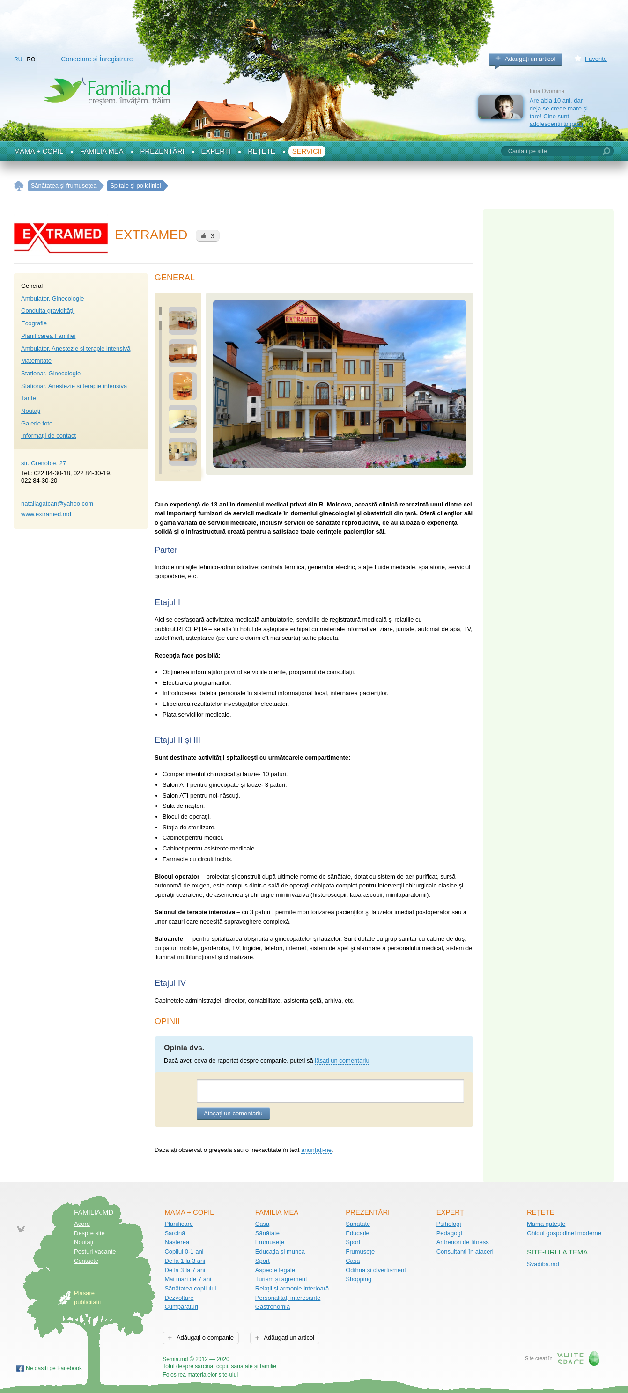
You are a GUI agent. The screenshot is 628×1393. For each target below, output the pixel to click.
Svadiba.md (543, 1264)
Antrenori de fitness (462, 1242)
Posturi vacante (95, 1251)
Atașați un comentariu (233, 1113)
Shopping (358, 1279)
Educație (357, 1233)
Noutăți (30, 410)
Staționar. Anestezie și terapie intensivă (74, 385)
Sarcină (174, 1233)
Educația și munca (280, 1251)
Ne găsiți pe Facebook (54, 1368)
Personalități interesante (287, 1297)
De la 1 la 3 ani (184, 1260)
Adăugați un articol (530, 58)
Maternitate (36, 360)
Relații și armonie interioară (292, 1288)
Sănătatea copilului (190, 1288)
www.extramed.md (46, 514)
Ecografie (34, 323)
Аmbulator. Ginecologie (52, 298)
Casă (262, 1223)
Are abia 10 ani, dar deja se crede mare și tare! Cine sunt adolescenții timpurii (559, 112)
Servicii (307, 151)
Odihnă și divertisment (376, 1270)
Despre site (89, 1233)
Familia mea (101, 151)
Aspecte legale (275, 1270)
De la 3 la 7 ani (184, 1270)
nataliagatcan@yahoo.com (57, 503)
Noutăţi (83, 1242)
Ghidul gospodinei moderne (564, 1233)
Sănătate (267, 1233)
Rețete (261, 151)
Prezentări (162, 151)
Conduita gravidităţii (47, 310)
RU (18, 59)
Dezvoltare (178, 1297)
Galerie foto (36, 423)
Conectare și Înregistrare (97, 59)
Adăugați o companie (204, 1337)
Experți (216, 151)
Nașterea (176, 1242)
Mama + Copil (38, 151)
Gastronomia (272, 1306)
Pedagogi (449, 1233)
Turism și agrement (281, 1279)
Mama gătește (546, 1223)
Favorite (596, 58)
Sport (262, 1260)
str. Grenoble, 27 (43, 463)
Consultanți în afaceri (465, 1251)
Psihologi (448, 1223)
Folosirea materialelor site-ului (200, 1374)
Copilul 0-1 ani (183, 1251)
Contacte (86, 1260)
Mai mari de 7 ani (187, 1279)
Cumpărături (181, 1306)
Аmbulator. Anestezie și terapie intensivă (75, 348)
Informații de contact (48, 435)
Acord (82, 1223)
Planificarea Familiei (48, 335)
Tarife (28, 398)
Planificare (178, 1223)
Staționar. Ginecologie (51, 373)
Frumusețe (269, 1242)
